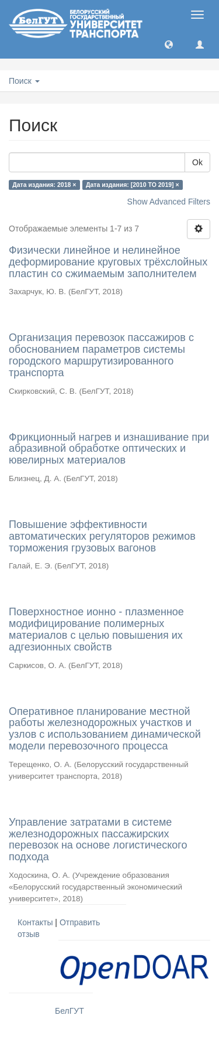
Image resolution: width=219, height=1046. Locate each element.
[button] (168, 44)
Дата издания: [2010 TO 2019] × (132, 184)
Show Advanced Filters (168, 201)
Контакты (35, 922)
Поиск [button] (24, 81)
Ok (197, 162)
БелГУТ (69, 1011)
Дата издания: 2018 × (44, 184)
